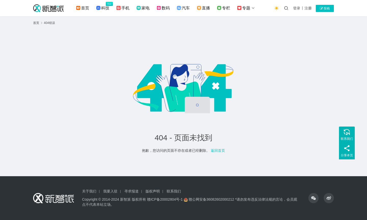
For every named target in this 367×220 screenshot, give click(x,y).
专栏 (223, 8)
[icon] (313, 198)
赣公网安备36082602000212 (211, 199)
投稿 (325, 8)
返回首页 (218, 150)
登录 (296, 8)
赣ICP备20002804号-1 (165, 199)
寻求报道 (131, 191)
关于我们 (89, 191)
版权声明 (153, 191)
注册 (308, 8)
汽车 (183, 8)
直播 (203, 8)
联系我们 (174, 191)
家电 (143, 8)
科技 (102, 8)
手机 (122, 8)
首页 (82, 8)
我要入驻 (110, 191)
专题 (243, 8)
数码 (163, 8)
